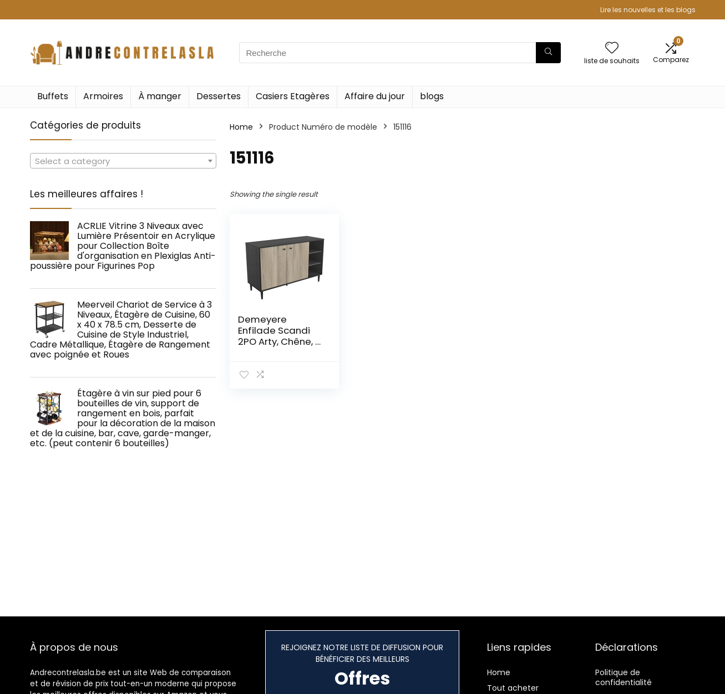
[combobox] (123, 161)
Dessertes (218, 96)
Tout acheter (513, 687)
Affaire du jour (374, 96)
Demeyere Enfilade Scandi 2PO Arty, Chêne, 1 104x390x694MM (278, 336)
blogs (432, 96)
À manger (159, 96)
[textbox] (123, 161)
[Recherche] (548, 52)
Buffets (52, 96)
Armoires (103, 96)
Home (241, 126)
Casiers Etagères (292, 96)
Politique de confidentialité (623, 677)
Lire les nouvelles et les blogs (648, 9)
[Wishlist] (611, 48)
